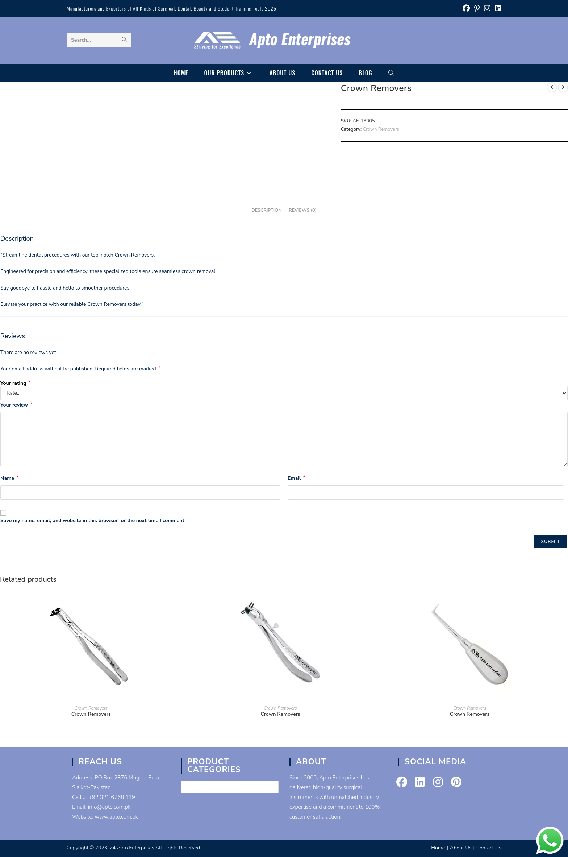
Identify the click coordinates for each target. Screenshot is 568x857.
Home (438, 847)
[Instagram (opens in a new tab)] (487, 8)
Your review (16, 405)
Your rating (15, 383)
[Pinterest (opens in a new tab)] (477, 8)
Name (9, 478)
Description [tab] (266, 210)
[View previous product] (552, 87)
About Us (460, 847)
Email (296, 478)
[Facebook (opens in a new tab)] (466, 8)
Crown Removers (381, 129)
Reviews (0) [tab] (302, 210)
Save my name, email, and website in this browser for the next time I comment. (93, 520)
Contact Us (488, 847)
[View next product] (563, 87)
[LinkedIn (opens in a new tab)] (497, 8)
